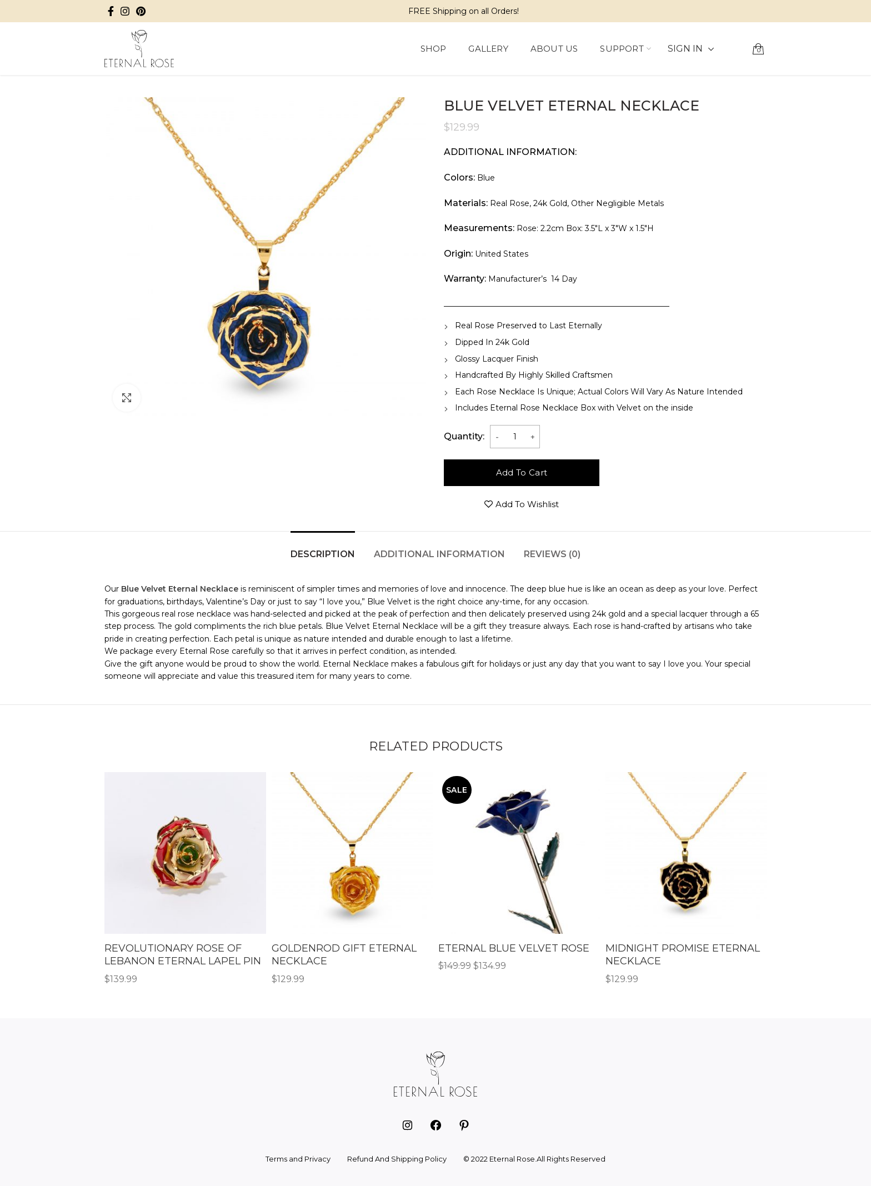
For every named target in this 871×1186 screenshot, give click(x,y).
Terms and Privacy (298, 1158)
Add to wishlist (527, 504)
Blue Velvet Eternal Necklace (179, 589)
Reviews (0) (552, 554)
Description (323, 554)
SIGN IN (685, 48)
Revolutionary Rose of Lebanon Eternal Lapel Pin (182, 954)
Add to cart (521, 472)
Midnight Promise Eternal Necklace (682, 954)
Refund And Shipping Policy (397, 1158)
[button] (736, 49)
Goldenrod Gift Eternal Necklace (344, 954)
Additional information (439, 554)
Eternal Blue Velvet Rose (513, 948)
